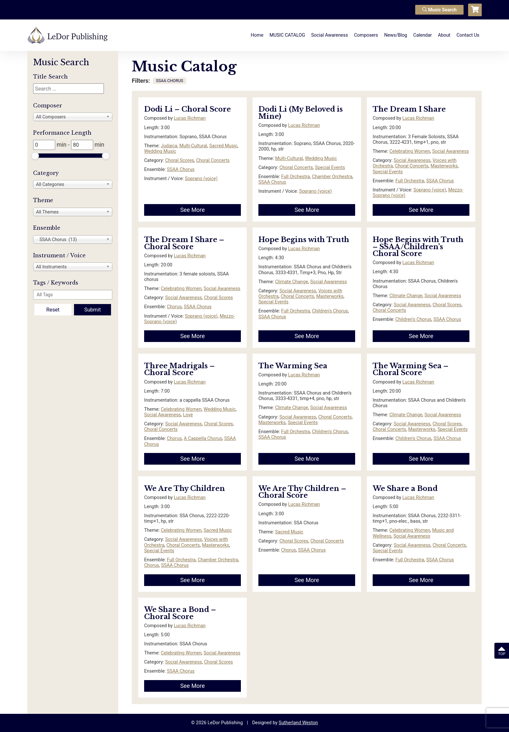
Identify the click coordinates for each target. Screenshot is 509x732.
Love (188, 415)
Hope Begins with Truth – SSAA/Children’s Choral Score (418, 246)
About (444, 35)
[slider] (35, 156)
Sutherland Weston (298, 723)
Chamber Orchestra (332, 176)
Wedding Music (160, 151)
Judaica (169, 146)
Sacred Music (223, 146)
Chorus (174, 307)
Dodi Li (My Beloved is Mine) (300, 113)
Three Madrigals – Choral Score (179, 369)
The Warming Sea (292, 365)
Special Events (330, 167)
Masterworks (444, 166)
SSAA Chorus (180, 169)
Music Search (439, 10)
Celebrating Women (409, 151)
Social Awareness (329, 35)
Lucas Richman (190, 118)
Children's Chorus (330, 311)
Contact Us (467, 35)
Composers (366, 35)
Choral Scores (179, 160)
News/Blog (395, 35)
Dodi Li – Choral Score (187, 109)
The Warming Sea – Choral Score (410, 369)
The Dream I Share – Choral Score (184, 243)
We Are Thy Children (184, 488)
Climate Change (291, 282)
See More (192, 209)
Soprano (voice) (201, 178)
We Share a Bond (405, 488)
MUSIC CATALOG (287, 35)
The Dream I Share (409, 109)
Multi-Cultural (193, 146)
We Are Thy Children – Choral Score (302, 492)
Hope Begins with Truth (303, 239)
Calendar (422, 35)
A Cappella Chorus (203, 438)
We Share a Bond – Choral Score (180, 613)
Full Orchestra (295, 176)
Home (257, 35)
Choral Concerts (213, 160)
